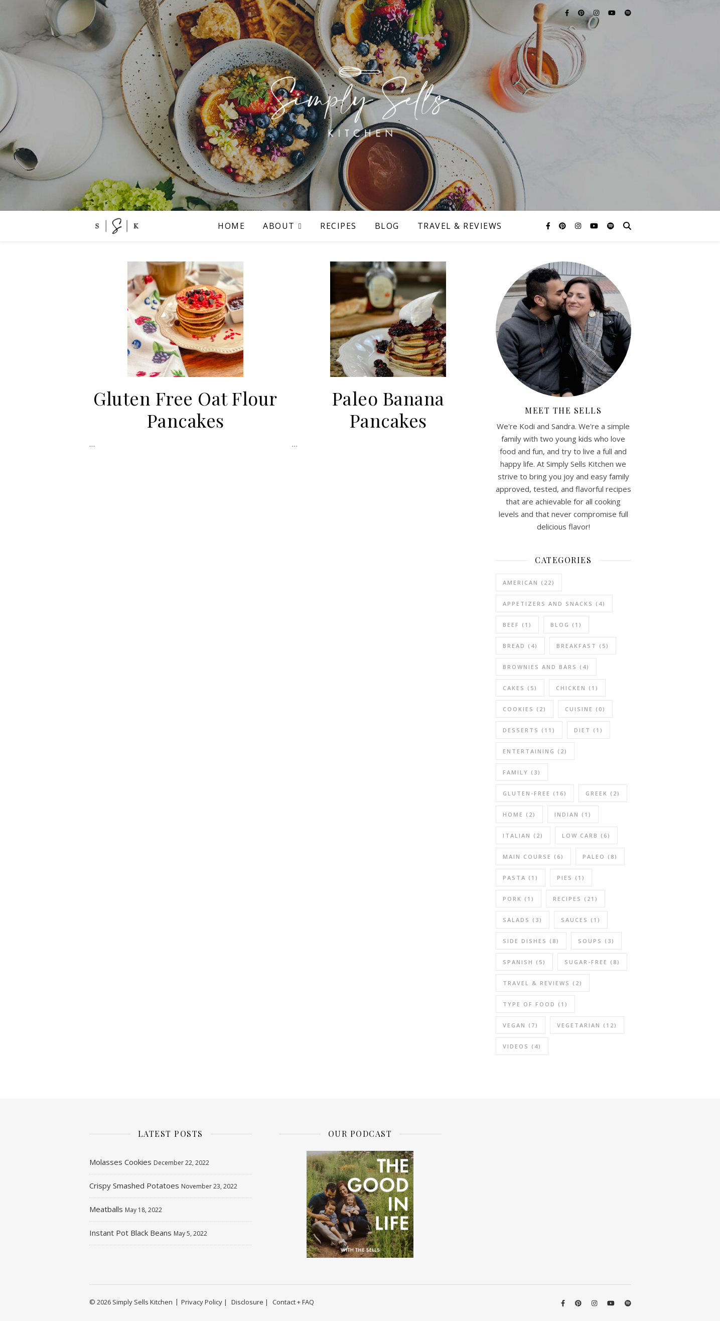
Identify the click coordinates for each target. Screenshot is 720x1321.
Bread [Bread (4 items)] (520, 645)
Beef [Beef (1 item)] (517, 624)
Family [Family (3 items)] (522, 772)
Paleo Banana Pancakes (388, 409)
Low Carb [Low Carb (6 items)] (586, 835)
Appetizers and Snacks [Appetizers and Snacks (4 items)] (554, 603)
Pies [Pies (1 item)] (571, 877)
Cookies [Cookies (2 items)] (524, 709)
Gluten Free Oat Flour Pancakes (185, 409)
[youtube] (595, 225)
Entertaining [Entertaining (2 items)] (535, 751)
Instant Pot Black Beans (130, 1233)
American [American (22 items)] (529, 582)
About (279, 225)
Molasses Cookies (120, 1162)
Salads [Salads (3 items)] (522, 919)
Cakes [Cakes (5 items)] (520, 688)
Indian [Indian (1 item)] (573, 814)
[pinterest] (563, 225)
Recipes (338, 225)
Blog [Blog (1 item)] (566, 624)
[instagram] (579, 225)
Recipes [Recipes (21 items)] (575, 898)
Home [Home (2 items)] (519, 814)
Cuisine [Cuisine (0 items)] (585, 709)
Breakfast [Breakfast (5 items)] (582, 645)
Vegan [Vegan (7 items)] (520, 1025)
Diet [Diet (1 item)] (588, 730)
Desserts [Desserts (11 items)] (529, 730)
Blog (387, 225)
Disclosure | (249, 1301)
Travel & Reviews (459, 225)
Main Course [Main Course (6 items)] (533, 856)
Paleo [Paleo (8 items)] (600, 856)
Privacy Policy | (204, 1301)
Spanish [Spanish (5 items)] (524, 962)
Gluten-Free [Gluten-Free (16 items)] (535, 793)
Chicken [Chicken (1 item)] (577, 688)
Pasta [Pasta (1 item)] (520, 877)
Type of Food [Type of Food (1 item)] (535, 1004)
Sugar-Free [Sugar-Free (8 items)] (592, 962)
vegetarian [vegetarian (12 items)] (587, 1025)
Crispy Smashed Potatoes (134, 1185)
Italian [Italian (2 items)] (523, 835)
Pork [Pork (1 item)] (518, 898)
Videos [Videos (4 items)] (522, 1046)
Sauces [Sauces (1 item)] (581, 919)
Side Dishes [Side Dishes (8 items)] (531, 941)
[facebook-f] (549, 225)
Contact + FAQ (293, 1301)
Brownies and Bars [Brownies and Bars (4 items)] (546, 667)
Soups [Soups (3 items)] (596, 941)
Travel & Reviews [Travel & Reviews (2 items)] (543, 983)
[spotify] (610, 225)
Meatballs (106, 1209)
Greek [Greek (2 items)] (603, 793)
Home (231, 225)
